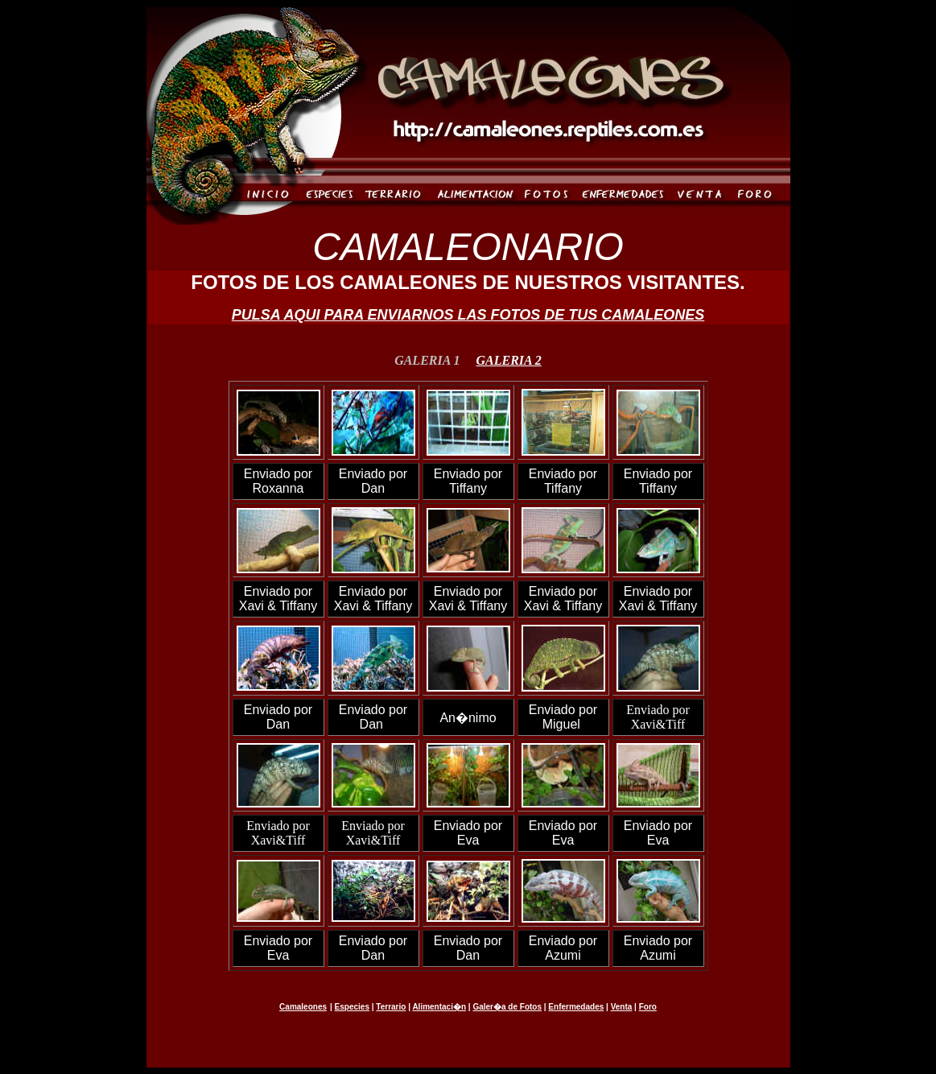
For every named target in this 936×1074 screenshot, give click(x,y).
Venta (622, 1006)
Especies (352, 1006)
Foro (648, 1006)
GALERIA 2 (509, 360)
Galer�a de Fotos (507, 1006)
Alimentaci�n (439, 1006)
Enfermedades (576, 1006)
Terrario (391, 1006)
